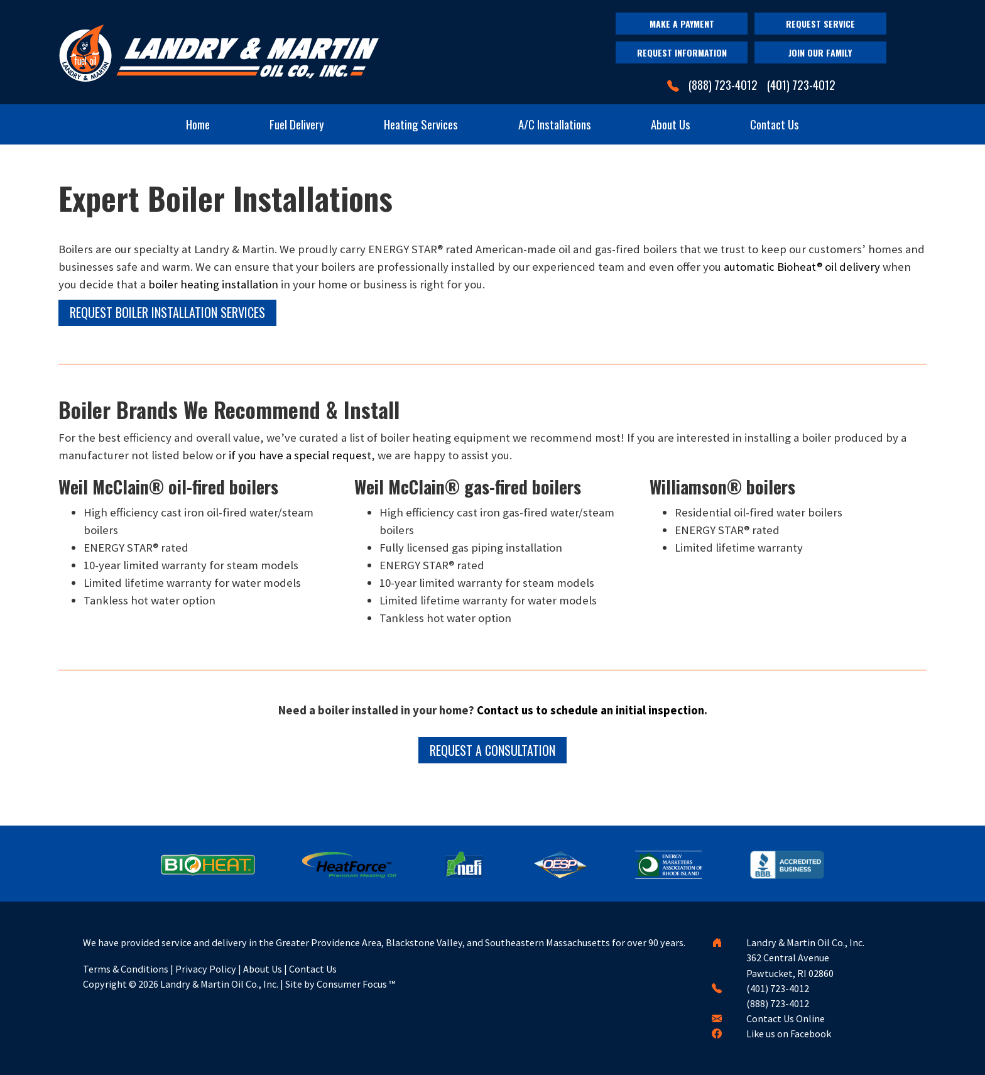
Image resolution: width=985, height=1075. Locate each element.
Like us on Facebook (788, 1033)
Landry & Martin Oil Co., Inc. (219, 984)
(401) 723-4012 (801, 84)
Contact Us (774, 124)
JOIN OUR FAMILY (820, 52)
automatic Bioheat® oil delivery (802, 266)
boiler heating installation (213, 284)
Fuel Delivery (296, 124)
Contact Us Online (785, 1018)
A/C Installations (554, 124)
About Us (670, 124)
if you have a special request (300, 455)
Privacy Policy (205, 969)
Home (198, 124)
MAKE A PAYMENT (682, 23)
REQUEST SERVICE (820, 23)
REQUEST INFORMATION (682, 52)
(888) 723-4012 (723, 84)
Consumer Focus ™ (356, 984)
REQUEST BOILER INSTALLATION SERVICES (167, 312)
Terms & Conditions (125, 969)
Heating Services (421, 124)
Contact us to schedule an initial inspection (590, 710)
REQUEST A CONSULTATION (492, 750)
